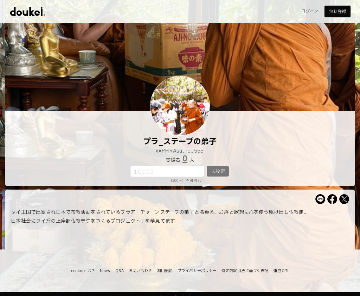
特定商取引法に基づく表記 (244, 271)
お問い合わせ (140, 271)
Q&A (119, 271)
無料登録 (337, 11)
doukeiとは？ (83, 271)
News (105, 271)
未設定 (218, 171)
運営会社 (281, 271)
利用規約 (165, 271)
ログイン (309, 11)
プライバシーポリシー (197, 271)
